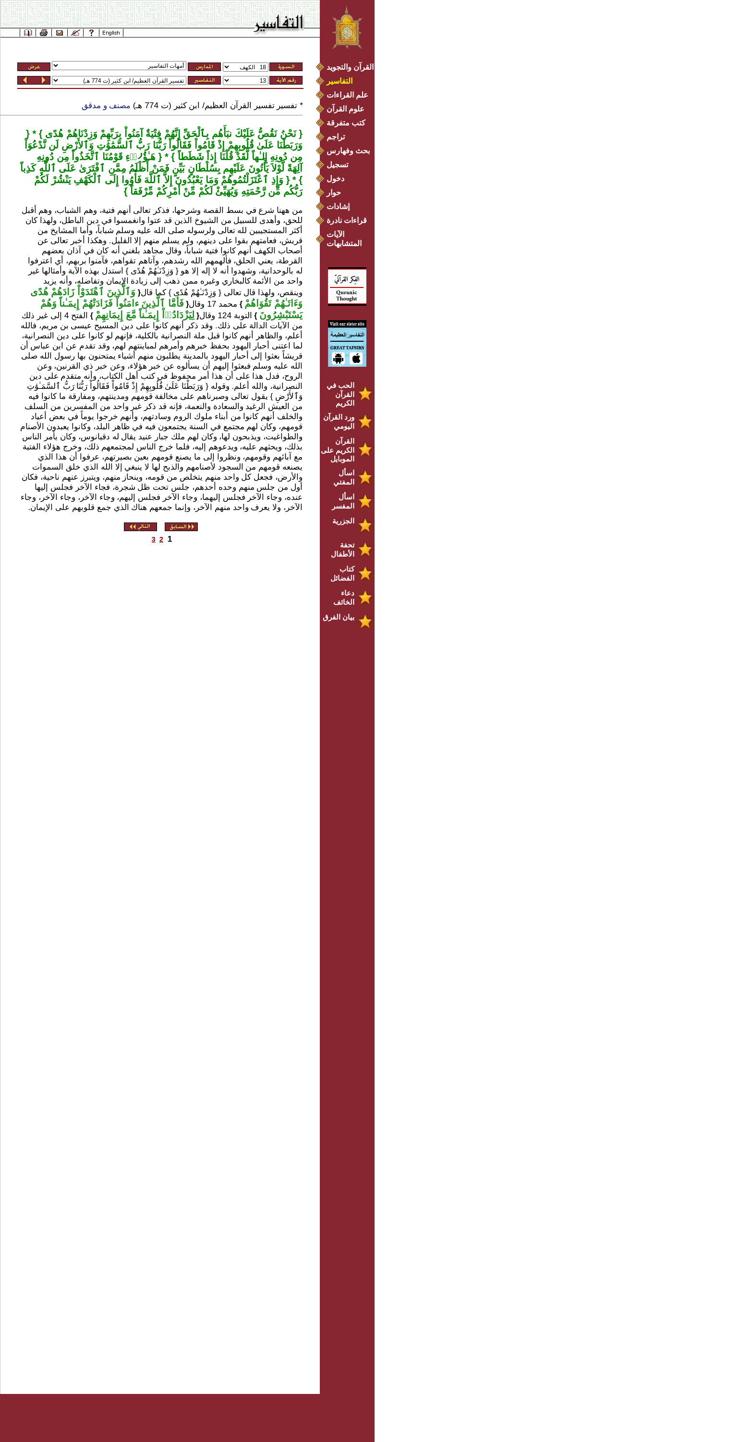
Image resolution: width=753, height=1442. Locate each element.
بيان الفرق (338, 617)
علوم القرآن (345, 109)
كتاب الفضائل (342, 573)
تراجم (336, 137)
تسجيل (337, 165)
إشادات (338, 206)
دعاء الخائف (343, 597)
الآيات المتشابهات (344, 239)
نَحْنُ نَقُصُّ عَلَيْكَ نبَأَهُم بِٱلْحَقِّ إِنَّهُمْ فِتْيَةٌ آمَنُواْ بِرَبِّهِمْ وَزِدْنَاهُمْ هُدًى (169, 133)
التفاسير (339, 81)
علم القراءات (347, 95)
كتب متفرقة (346, 123)
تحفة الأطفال (342, 549)
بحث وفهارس (350, 151)
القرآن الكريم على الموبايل (337, 450)
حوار (334, 192)
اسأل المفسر (343, 501)
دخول (335, 178)
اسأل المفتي (343, 477)
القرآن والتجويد (350, 67)
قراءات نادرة (347, 220)
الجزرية (343, 521)
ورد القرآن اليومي (338, 421)
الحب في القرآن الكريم (340, 394)
